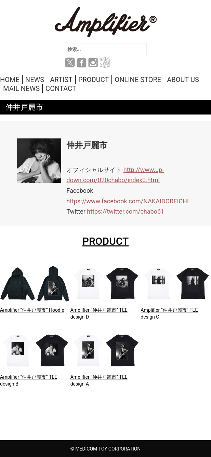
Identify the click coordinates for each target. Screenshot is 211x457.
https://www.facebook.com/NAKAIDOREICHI (127, 201)
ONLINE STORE (138, 80)
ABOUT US (183, 80)
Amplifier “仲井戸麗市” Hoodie (32, 310)
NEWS (34, 80)
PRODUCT (93, 80)
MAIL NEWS (21, 88)
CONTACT (60, 88)
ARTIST (61, 80)
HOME (9, 80)
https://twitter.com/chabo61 (125, 211)
